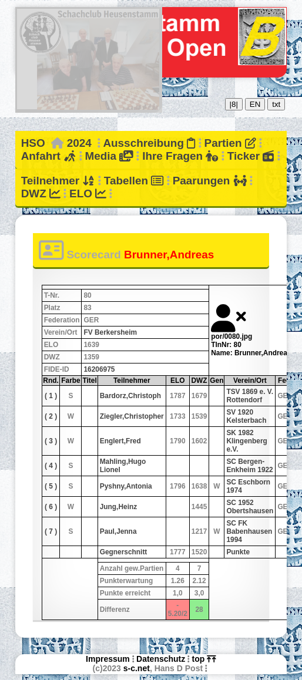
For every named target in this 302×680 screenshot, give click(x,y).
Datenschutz (160, 659)
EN (255, 104)
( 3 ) (51, 441)
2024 (79, 143)
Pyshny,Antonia (126, 486)
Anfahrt (48, 156)
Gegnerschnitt (123, 552)
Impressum (108, 659)
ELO (87, 193)
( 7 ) (51, 531)
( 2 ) (51, 416)
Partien (230, 143)
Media (109, 156)
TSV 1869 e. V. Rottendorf (249, 396)
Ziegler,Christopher (132, 416)
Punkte (238, 552)
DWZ (41, 193)
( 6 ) (51, 507)
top (204, 659)
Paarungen (210, 180)
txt (276, 104)
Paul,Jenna (118, 531)
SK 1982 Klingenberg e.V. (246, 441)
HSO (33, 143)
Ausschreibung (149, 143)
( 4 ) (51, 466)
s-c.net (136, 668)
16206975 (99, 369)
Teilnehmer (58, 180)
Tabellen (134, 180)
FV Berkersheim (110, 332)
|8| (234, 104)
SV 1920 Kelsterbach (246, 416)
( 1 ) (51, 396)
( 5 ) (51, 486)
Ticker (250, 156)
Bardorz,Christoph (130, 396)
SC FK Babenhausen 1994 (249, 531)
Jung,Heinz (118, 507)
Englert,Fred (120, 441)
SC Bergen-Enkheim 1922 (249, 465)
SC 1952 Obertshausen (249, 507)
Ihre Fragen (180, 156)
